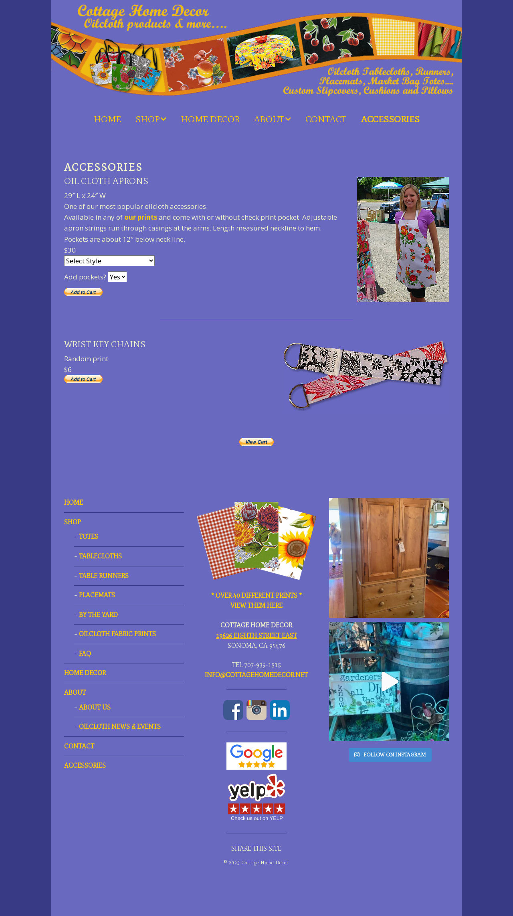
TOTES (88, 536)
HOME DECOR (210, 119)
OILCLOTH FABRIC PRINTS (117, 634)
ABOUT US (95, 707)
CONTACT (326, 119)
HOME (107, 119)
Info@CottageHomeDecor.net (256, 675)
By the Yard (98, 615)
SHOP (147, 119)
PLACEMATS (97, 595)
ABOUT (269, 119)
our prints (140, 217)
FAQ (85, 653)
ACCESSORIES (390, 119)
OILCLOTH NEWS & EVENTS (120, 726)
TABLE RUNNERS (104, 576)
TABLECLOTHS (100, 556)
